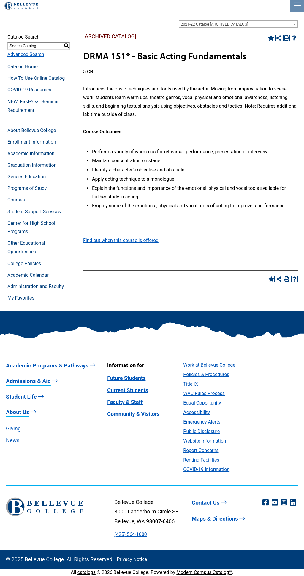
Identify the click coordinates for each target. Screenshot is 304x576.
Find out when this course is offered (121, 240)
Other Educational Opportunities (26, 247)
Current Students (127, 390)
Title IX (190, 384)
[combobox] (238, 24)
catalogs (86, 572)
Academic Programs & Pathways (47, 365)
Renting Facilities (201, 460)
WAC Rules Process (204, 393)
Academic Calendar (28, 275)
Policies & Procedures (206, 374)
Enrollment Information (31, 142)
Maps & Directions (215, 518)
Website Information (204, 441)
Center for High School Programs (31, 227)
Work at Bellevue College (209, 365)
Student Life (21, 396)
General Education (26, 176)
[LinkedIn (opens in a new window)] (293, 502)
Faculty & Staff (124, 402)
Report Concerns (200, 450)
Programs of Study (27, 188)
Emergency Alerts (201, 422)
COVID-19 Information (206, 469)
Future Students (126, 378)
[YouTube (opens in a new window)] (275, 502)
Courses (16, 200)
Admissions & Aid (28, 381)
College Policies (24, 263)
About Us (17, 412)
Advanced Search (25, 54)
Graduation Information (31, 165)
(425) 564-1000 (130, 534)
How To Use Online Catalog (36, 78)
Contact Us (206, 502)
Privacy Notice (132, 559)
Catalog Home (22, 66)
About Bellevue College (31, 130)
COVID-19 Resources (29, 90)
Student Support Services (34, 211)
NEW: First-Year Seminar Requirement (33, 106)
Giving (13, 428)
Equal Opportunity (202, 403)
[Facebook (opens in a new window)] (265, 502)
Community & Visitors (133, 414)
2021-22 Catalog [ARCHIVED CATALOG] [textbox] (214, 24)
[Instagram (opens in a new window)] (284, 502)
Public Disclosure (201, 431)
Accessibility (196, 412)
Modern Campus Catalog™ (204, 572)
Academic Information (30, 153)
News (12, 440)
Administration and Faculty (35, 286)
